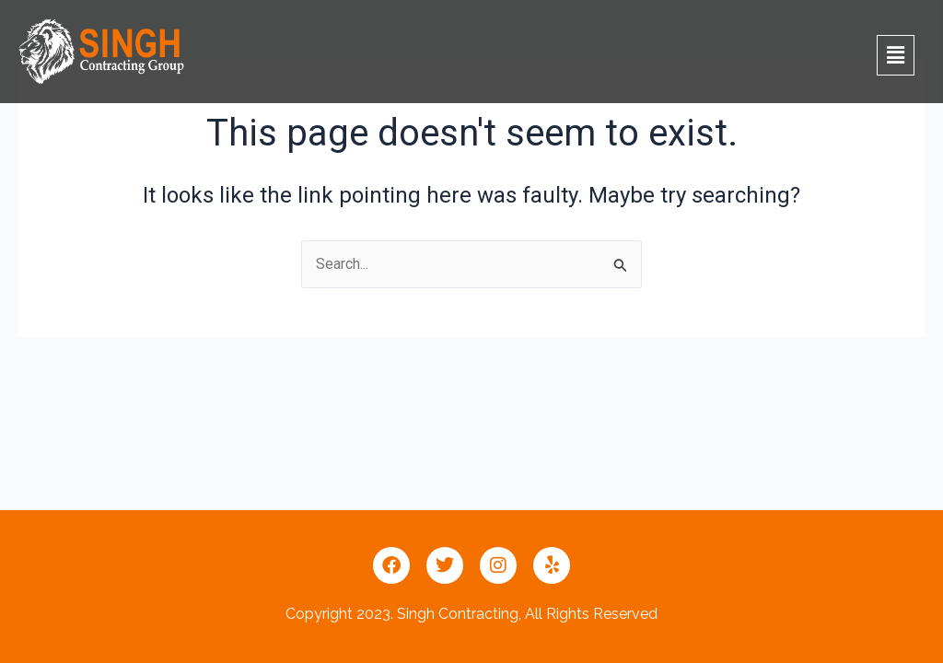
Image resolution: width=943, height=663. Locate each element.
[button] (895, 55)
